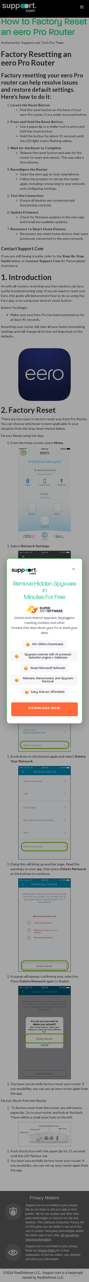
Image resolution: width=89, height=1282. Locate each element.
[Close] (73, 569)
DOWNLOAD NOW (44, 708)
